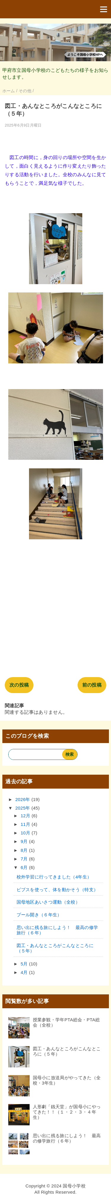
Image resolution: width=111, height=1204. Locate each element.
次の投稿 (19, 684)
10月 (26, 832)
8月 (25, 850)
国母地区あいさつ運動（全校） (48, 901)
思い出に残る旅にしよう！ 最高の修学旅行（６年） (67, 1138)
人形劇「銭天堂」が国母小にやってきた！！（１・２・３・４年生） (67, 1112)
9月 (25, 841)
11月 (26, 824)
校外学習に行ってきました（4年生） (54, 876)
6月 (25, 867)
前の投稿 (92, 684)
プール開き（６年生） (39, 914)
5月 (25, 963)
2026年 (23, 799)
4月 (25, 972)
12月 (26, 815)
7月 (25, 858)
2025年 (23, 807)
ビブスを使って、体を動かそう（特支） (57, 889)
